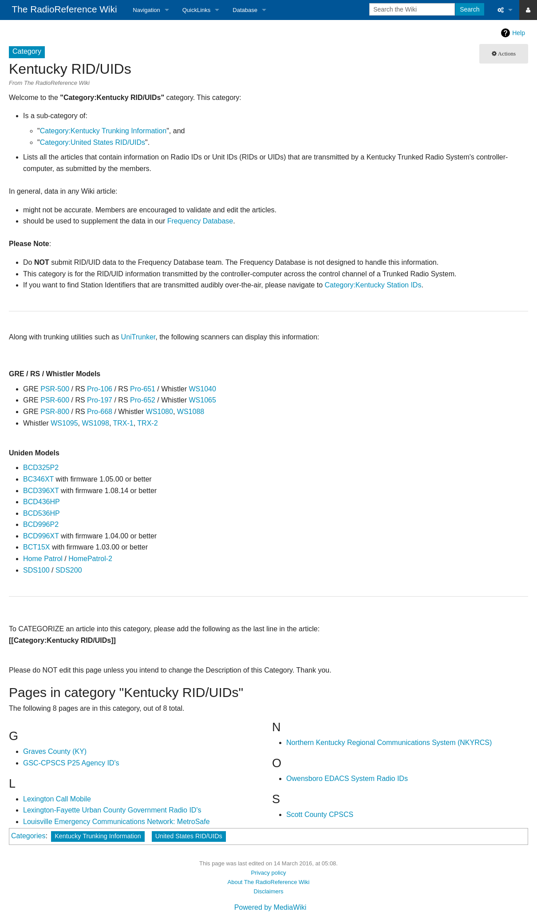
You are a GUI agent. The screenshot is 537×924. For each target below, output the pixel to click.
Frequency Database (200, 221)
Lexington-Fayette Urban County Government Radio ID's (112, 810)
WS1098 (95, 423)
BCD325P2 (41, 467)
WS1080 (159, 411)
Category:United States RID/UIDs (92, 142)
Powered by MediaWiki (270, 907)
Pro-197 (99, 400)
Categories (28, 836)
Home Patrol (43, 558)
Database (245, 10)
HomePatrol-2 (90, 558)
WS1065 (202, 400)
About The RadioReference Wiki (269, 882)
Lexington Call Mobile (57, 799)
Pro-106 (99, 389)
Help (518, 32)
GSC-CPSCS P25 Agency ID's (71, 763)
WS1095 (64, 423)
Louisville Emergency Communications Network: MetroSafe (116, 821)
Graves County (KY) (55, 751)
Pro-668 (99, 411)
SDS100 (36, 570)
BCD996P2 (41, 524)
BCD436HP (41, 502)
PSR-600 (54, 400)
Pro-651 (142, 389)
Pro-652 (142, 400)
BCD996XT (41, 536)
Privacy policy (268, 872)
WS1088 (190, 411)
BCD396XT (41, 490)
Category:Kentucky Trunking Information (103, 131)
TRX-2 (147, 423)
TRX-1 (123, 423)
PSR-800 (54, 411)
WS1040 (202, 389)
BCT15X (36, 547)
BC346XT (38, 479)
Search (469, 9)
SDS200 (68, 570)
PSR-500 (54, 389)
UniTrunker (138, 337)
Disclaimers (269, 891)
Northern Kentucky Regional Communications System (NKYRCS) (389, 742)
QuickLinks (196, 10)
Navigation (146, 10)
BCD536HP (41, 513)
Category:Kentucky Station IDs (373, 285)
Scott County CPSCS (319, 814)
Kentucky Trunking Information (98, 836)
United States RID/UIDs (188, 836)
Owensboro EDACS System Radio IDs (347, 778)
